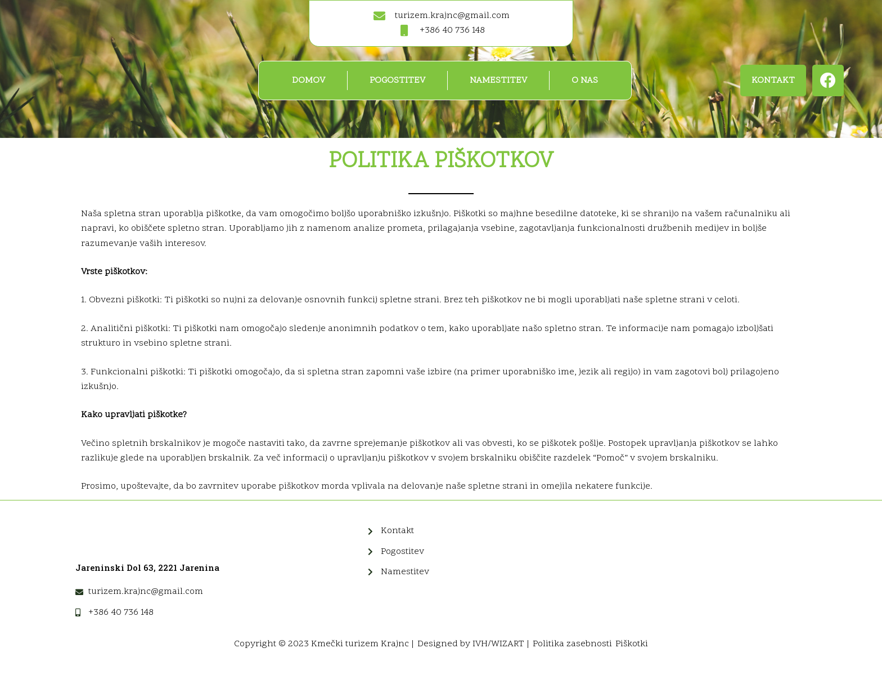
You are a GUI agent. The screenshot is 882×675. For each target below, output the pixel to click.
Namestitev (498, 80)
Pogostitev (397, 80)
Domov (308, 80)
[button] (773, 80)
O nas (585, 80)
